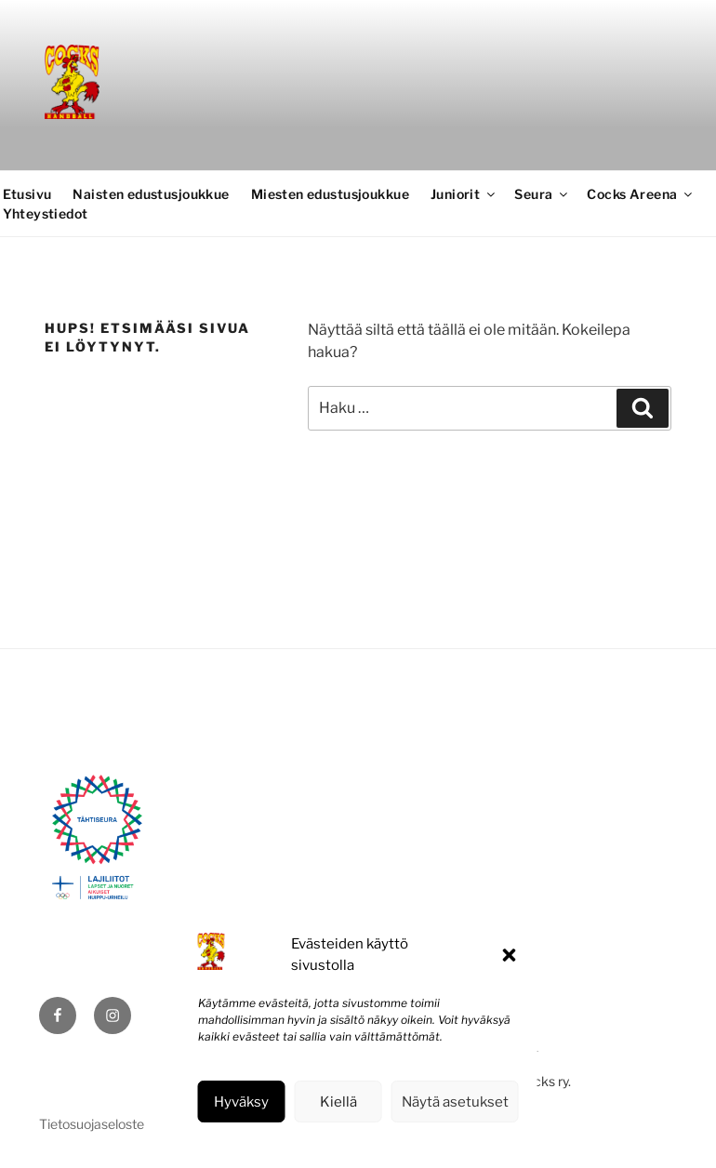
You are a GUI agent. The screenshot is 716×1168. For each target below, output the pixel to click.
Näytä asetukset (455, 1102)
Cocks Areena (641, 194)
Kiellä (338, 1102)
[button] (509, 955)
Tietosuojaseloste (400, 1143)
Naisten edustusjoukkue (151, 194)
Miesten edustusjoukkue (330, 194)
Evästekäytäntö (302, 1143)
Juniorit (464, 194)
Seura (542, 194)
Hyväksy (241, 1102)
